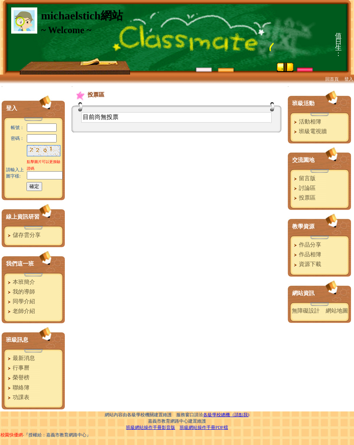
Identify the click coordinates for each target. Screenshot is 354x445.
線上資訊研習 (22, 217)
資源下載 (306, 264)
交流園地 (303, 160)
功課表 (17, 397)
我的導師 (20, 292)
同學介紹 (20, 301)
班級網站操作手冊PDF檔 (204, 427)
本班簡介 (20, 282)
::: (2, 86)
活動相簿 (306, 122)
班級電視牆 (309, 131)
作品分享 (306, 245)
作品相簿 (306, 254)
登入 (348, 79)
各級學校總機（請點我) (226, 414)
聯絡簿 (17, 388)
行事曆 (17, 368)
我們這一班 (20, 264)
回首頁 (332, 79)
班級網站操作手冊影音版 (150, 427)
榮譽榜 (17, 377)
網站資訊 (303, 293)
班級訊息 (17, 340)
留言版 (304, 178)
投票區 (304, 198)
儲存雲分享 (23, 235)
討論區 (304, 188)
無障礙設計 (306, 311)
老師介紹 (20, 311)
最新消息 (20, 358)
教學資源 (303, 226)
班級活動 (303, 103)
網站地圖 (337, 311)
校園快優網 (11, 435)
